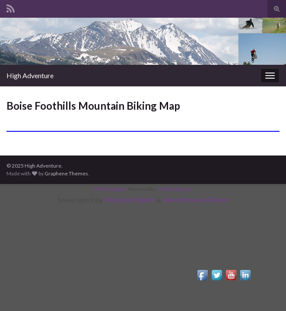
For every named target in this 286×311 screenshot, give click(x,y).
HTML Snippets (110, 189)
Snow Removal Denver (195, 199)
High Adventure (30, 75)
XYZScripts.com (175, 189)
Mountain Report (129, 199)
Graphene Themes (66, 173)
